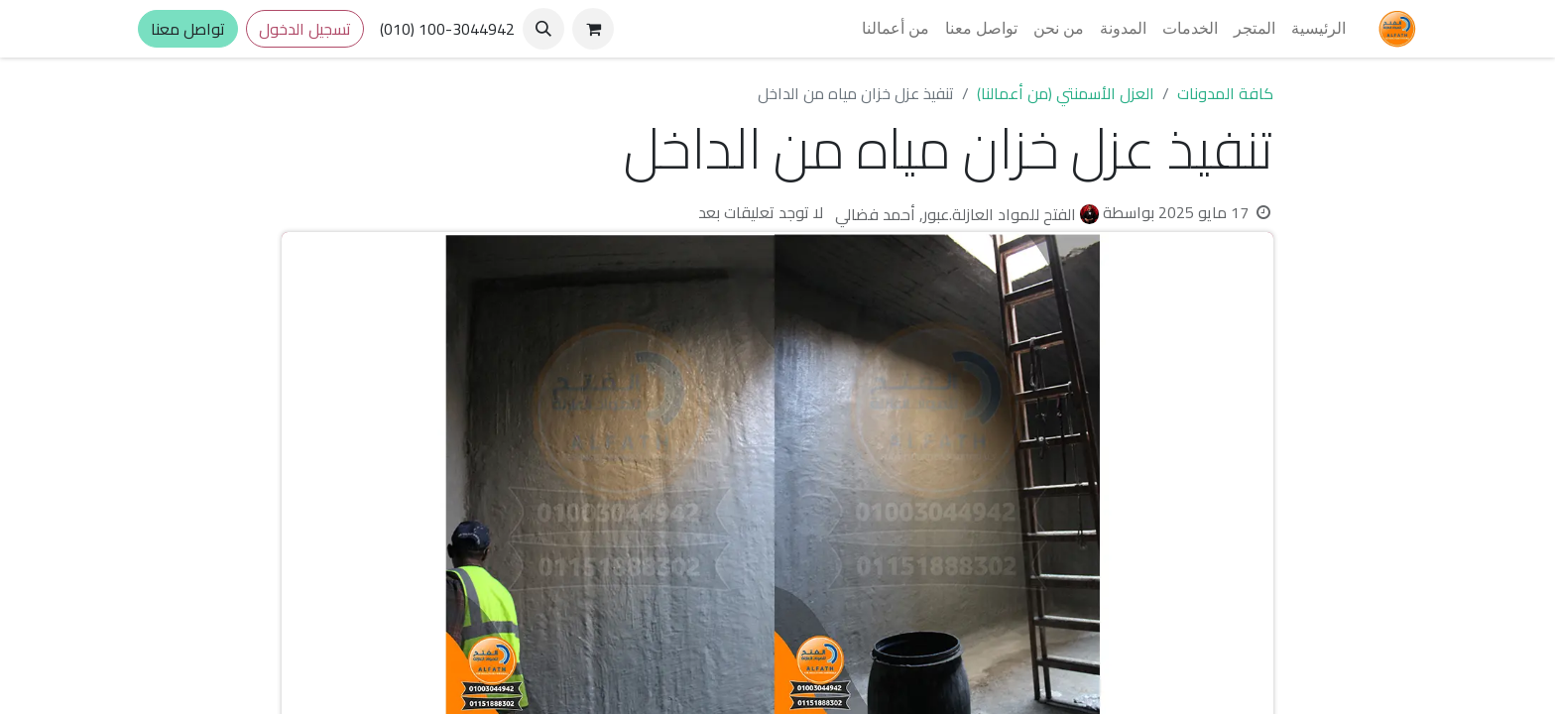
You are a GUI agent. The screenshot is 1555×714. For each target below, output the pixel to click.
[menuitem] (1318, 29)
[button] (543, 29)
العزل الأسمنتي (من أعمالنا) (1065, 93)
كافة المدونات (1225, 93)
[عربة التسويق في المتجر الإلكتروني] (593, 29)
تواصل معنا (188, 29)
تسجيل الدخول (305, 29)
